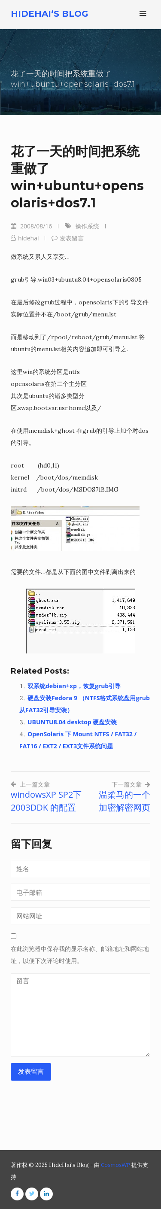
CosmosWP (115, 1165)
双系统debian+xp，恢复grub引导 (74, 686)
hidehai (28, 238)
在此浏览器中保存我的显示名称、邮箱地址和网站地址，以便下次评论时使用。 (80, 955)
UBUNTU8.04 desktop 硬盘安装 (72, 722)
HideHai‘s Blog (49, 14)
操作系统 (87, 226)
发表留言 (72, 238)
